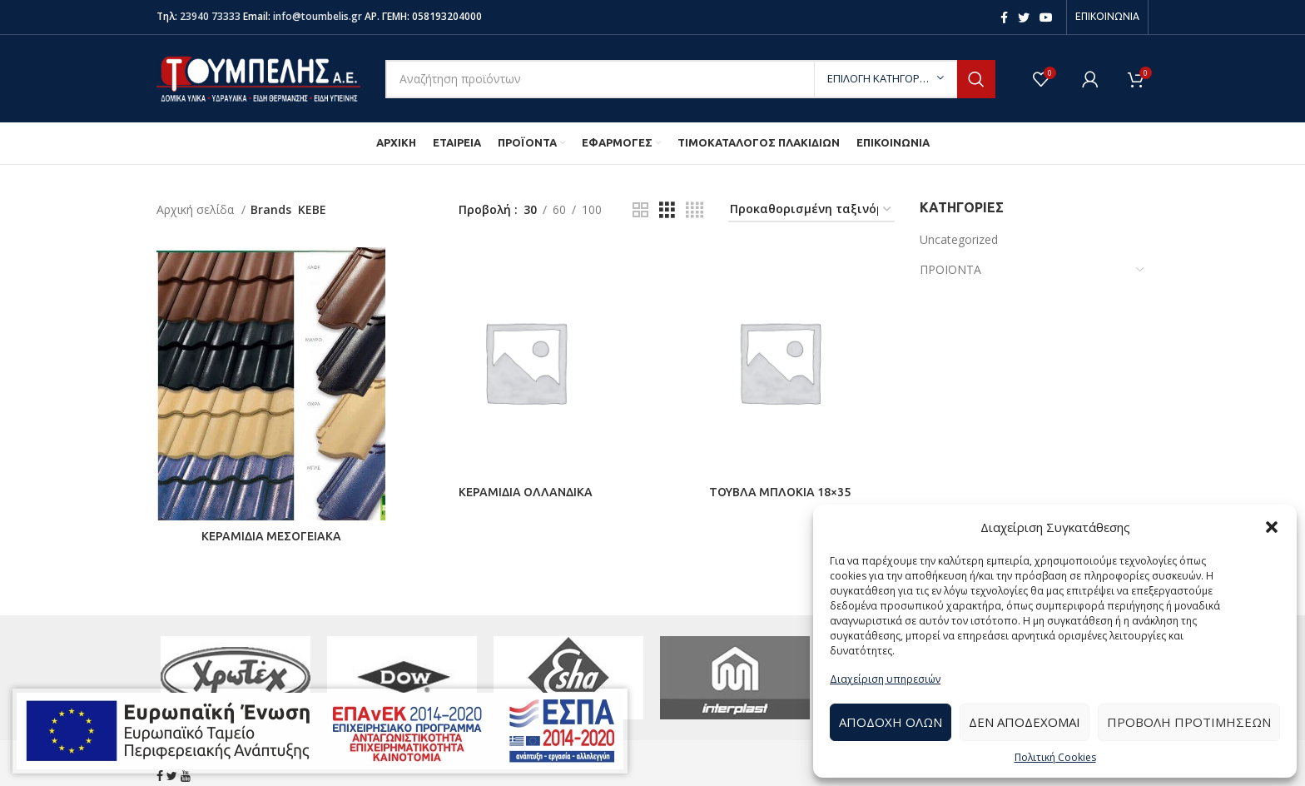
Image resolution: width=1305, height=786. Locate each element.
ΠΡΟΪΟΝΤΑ (950, 269)
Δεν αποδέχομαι (1024, 722)
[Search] (690, 79)
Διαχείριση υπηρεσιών (885, 679)
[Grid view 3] (667, 210)
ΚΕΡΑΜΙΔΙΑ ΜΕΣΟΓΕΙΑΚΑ (271, 536)
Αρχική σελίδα (196, 209)
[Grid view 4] (694, 210)
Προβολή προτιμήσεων (1189, 722)
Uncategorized (959, 239)
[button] (1271, 527)
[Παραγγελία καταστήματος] (811, 210)
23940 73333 (210, 16)
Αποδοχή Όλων (890, 722)
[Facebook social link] (1004, 17)
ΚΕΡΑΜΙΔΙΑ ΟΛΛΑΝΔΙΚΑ (526, 492)
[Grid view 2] (640, 210)
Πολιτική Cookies (1055, 757)
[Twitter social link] (1024, 17)
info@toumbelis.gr (317, 16)
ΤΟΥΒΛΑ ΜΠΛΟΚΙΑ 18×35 (780, 492)
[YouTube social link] (1046, 17)
